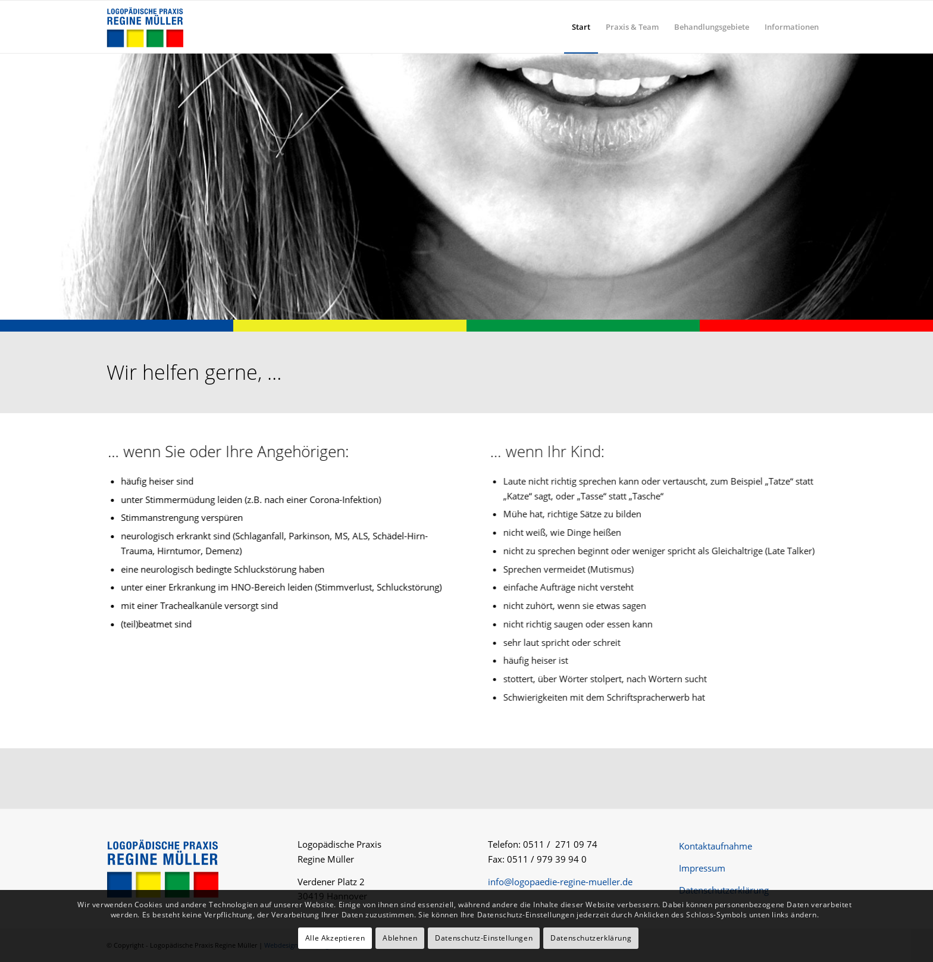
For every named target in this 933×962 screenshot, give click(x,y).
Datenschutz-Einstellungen (484, 938)
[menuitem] (581, 27)
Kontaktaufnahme (715, 846)
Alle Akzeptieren (335, 938)
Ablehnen (400, 938)
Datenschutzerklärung (724, 890)
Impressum (702, 868)
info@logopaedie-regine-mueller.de (560, 882)
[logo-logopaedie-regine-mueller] (145, 27)
